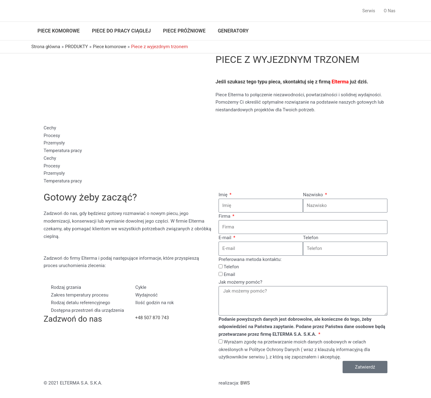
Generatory (233, 31)
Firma (225, 216)
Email (229, 274)
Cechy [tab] (50, 128)
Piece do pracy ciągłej (121, 31)
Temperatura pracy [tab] (63, 150)
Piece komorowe (58, 31)
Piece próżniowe (184, 31)
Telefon (310, 237)
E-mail (225, 237)
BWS (245, 383)
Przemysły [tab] (54, 143)
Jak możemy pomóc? (240, 282)
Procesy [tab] (52, 135)
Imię (224, 194)
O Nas (389, 10)
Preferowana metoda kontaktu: (250, 259)
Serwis (368, 10)
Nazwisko (313, 194)
